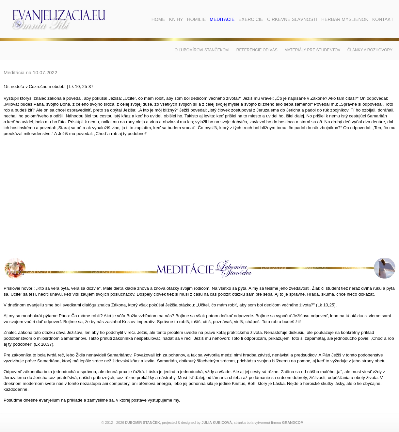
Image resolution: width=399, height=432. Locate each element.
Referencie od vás (257, 50)
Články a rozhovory (369, 50)
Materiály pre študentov (312, 50)
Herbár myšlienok (344, 19)
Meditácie (222, 19)
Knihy (176, 19)
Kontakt (382, 19)
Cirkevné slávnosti (292, 19)
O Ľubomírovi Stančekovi (202, 50)
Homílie (196, 19)
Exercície (250, 19)
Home (158, 19)
